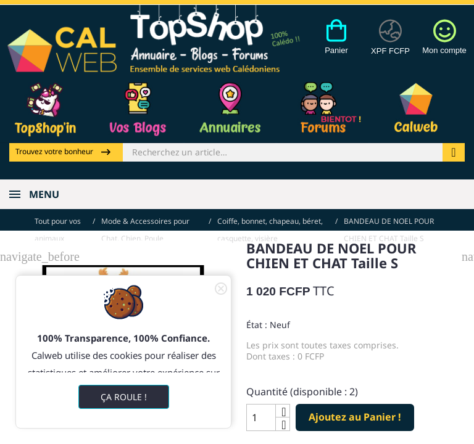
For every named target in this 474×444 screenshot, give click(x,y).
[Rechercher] (283, 152)
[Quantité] (261, 413)
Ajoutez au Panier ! (355, 414)
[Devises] (390, 44)
